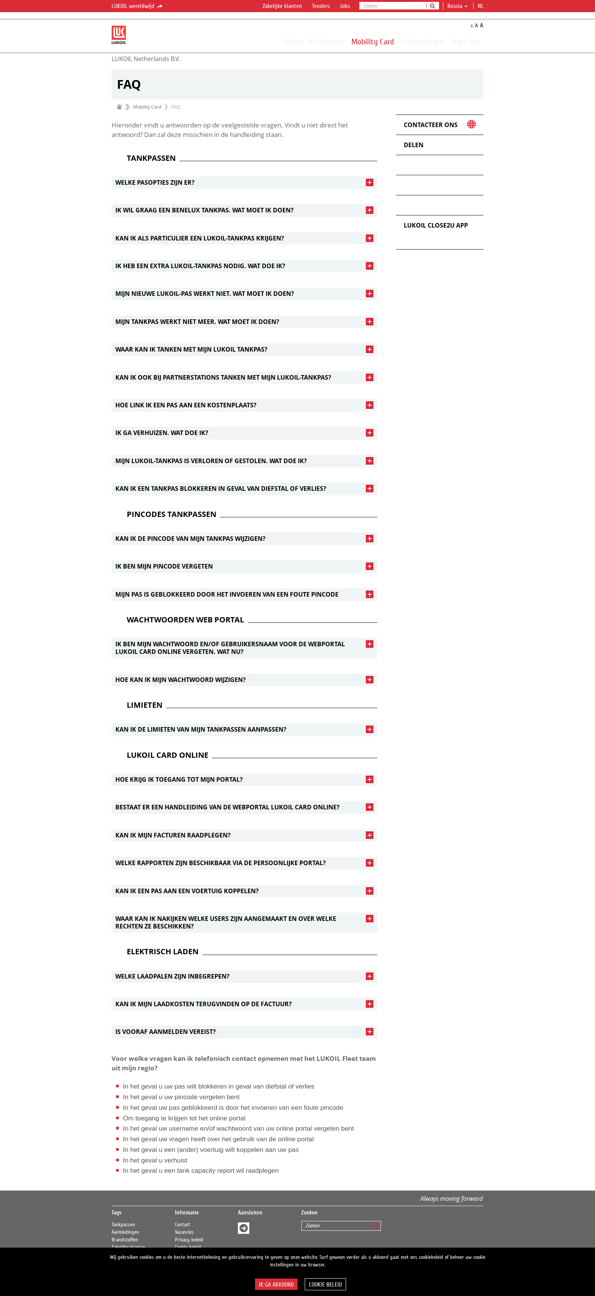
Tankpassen (123, 1225)
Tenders (321, 6)
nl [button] (481, 6)
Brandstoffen (125, 1240)
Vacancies (184, 1232)
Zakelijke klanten (282, 6)
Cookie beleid (325, 1284)
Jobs (345, 6)
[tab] (244, 183)
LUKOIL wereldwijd (138, 6)
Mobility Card (372, 41)
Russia (457, 6)
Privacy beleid (189, 1240)
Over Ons (466, 41)
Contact (182, 1225)
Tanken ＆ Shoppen (312, 41)
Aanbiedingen (423, 41)
